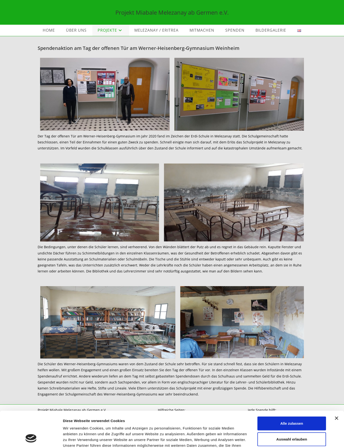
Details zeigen (255, 438)
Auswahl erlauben (291, 407)
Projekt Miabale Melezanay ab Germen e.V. (172, 12)
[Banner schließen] (336, 386)
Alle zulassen (291, 391)
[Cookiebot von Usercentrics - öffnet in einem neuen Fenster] (31, 438)
